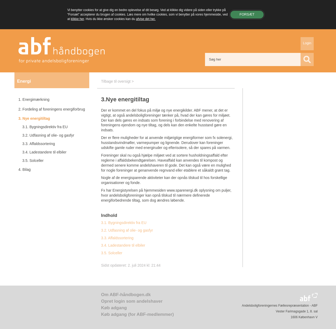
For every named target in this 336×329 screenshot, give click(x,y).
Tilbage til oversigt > (117, 81)
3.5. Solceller (111, 253)
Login (307, 43)
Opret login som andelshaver (131, 301)
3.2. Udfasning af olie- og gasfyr (127, 230)
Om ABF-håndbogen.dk (126, 294)
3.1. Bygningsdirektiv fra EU (123, 223)
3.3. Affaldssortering (117, 238)
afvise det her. (146, 19)
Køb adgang (114, 307)
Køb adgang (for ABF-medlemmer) (137, 314)
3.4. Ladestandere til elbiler (123, 245)
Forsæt (246, 14)
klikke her (77, 19)
